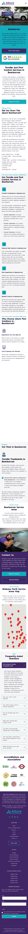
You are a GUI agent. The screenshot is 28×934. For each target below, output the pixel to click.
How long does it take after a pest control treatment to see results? (14, 738)
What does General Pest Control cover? (14, 721)
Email (3, 901)
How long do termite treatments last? (14, 665)
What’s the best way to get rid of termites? (14, 747)
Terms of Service (12, 931)
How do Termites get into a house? (14, 713)
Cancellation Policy (21, 931)
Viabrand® (21, 930)
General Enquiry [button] (14, 579)
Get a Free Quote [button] (14, 50)
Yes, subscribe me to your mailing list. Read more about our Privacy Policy (14, 912)
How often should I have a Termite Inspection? (14, 705)
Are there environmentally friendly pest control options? (14, 729)
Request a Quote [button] (14, 101)
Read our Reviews (13, 59)
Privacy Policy (6, 931)
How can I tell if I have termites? (14, 697)
